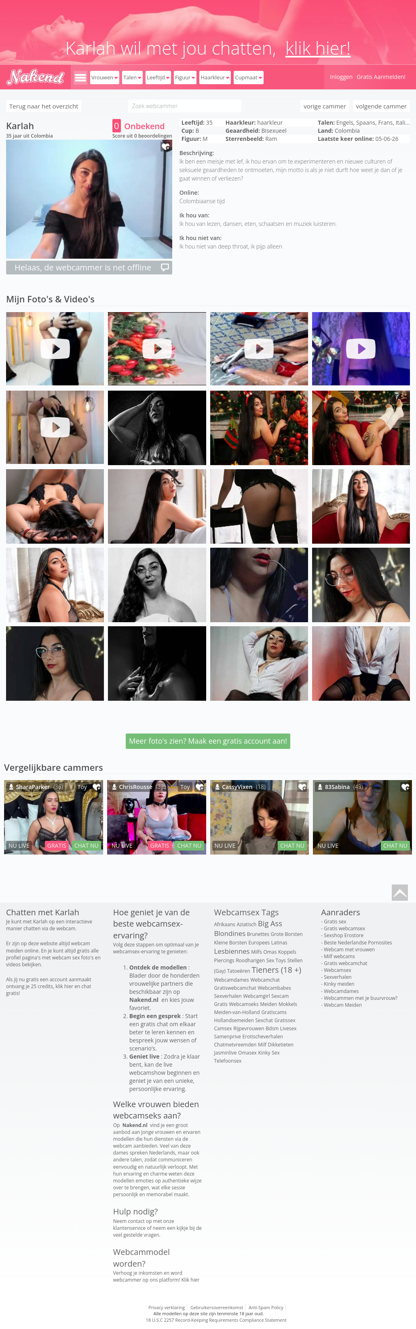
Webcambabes (274, 988)
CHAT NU (86, 845)
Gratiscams (274, 1012)
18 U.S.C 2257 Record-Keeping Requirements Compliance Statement (216, 1320)
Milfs (256, 951)
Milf (262, 1044)
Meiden (268, 1004)
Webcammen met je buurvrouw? (360, 998)
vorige (325, 106)
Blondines (230, 933)
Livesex (288, 1028)
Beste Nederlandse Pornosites (358, 942)
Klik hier (191, 1279)
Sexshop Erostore (343, 935)
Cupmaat (248, 77)
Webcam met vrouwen (349, 949)
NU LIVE (19, 845)
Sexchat (264, 1020)
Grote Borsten (287, 934)
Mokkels (288, 1004)
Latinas (279, 942)
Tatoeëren (238, 971)
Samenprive (227, 1036)
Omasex (247, 1052)
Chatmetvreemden (235, 1044)
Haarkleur (215, 77)
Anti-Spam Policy (266, 1307)
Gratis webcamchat (345, 963)
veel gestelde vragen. (136, 1234)
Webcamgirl (256, 996)
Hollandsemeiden (234, 1020)
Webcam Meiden (343, 1005)
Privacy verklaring (166, 1307)
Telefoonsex (228, 1060)
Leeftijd (158, 77)
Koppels (287, 951)
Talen (132, 77)
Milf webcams (339, 956)
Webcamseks (243, 1004)
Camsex (223, 1028)
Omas (270, 951)
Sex (276, 1052)
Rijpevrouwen (248, 1028)
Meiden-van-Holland (237, 1012)
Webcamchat (265, 979)
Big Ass (270, 923)
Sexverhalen (228, 996)
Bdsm (272, 1028)
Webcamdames (231, 979)
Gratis (221, 1004)
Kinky (264, 1052)
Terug (43, 106)
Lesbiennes (232, 951)
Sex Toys (276, 960)
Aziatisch (246, 924)
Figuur (185, 77)
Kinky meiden (339, 983)
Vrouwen (104, 77)
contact (136, 1221)
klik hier (64, 986)
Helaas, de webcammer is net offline (92, 267)
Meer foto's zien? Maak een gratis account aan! (208, 741)
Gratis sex (335, 921)
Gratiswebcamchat (235, 988)
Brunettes (258, 934)
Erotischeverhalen (263, 1036)
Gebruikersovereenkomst (216, 1307)
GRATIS (56, 845)
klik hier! (318, 48)
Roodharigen (250, 960)
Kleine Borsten (230, 942)
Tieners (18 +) (276, 969)
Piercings (224, 960)
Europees (259, 942)
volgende (381, 106)
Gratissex (285, 1020)
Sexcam (280, 996)
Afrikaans (224, 924)
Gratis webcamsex (344, 928)
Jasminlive (225, 1052)
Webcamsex (337, 970)
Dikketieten (281, 1044)
